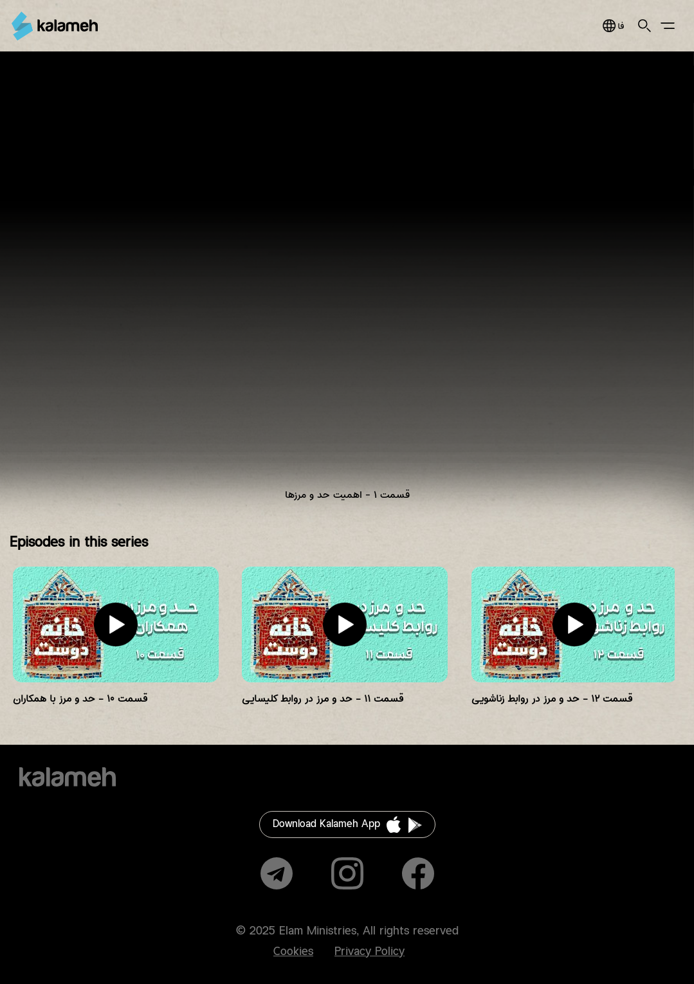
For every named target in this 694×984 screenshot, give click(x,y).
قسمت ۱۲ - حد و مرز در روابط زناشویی (551, 699)
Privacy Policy (369, 952)
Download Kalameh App (326, 824)
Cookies (293, 952)
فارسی (613, 25)
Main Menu (668, 25)
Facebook (418, 873)
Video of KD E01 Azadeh (347, 286)
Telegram (276, 873)
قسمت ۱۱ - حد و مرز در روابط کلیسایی (322, 699)
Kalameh (55, 26)
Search (644, 25)
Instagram (347, 873)
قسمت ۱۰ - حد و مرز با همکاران (80, 699)
